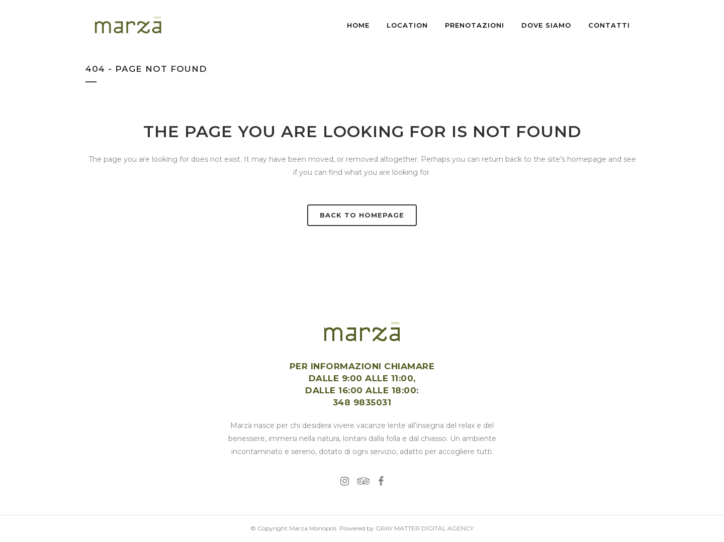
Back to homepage (362, 215)
